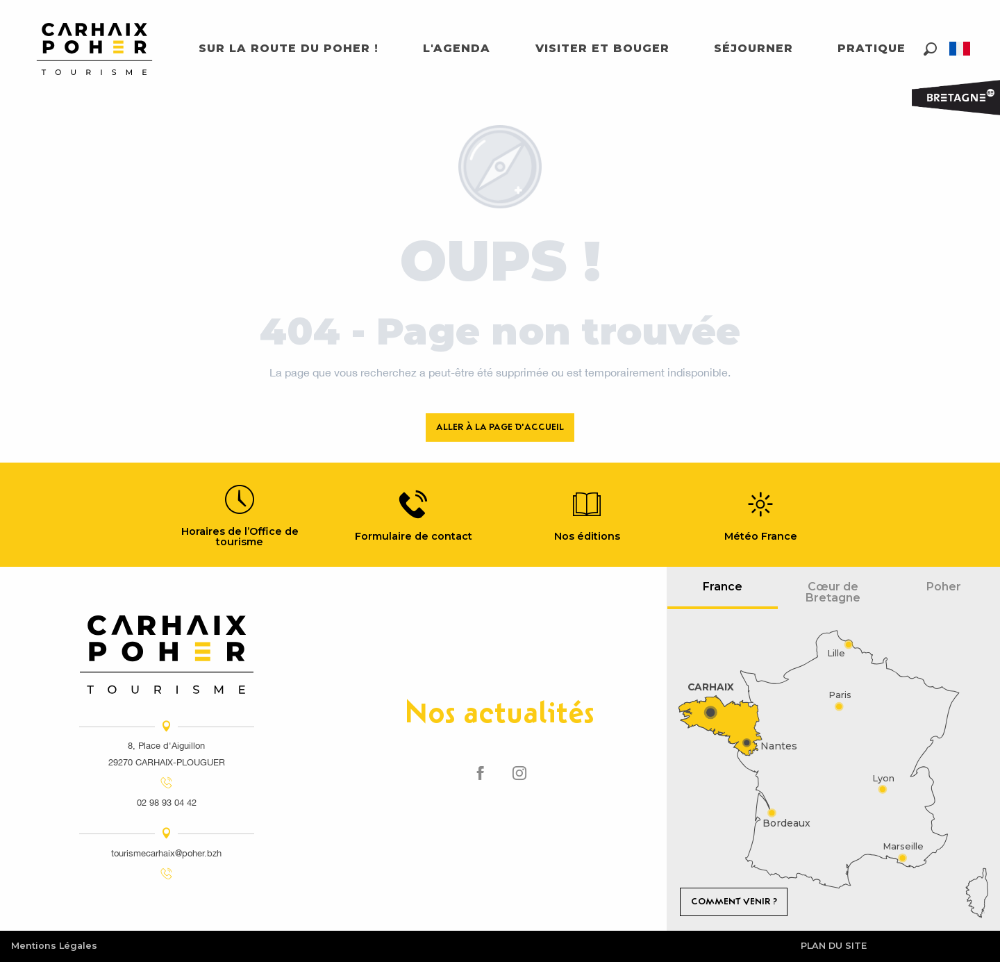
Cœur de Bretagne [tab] (833, 592)
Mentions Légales (54, 945)
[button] (930, 49)
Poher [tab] (943, 586)
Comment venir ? (734, 901)
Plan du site (834, 945)
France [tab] (722, 586)
